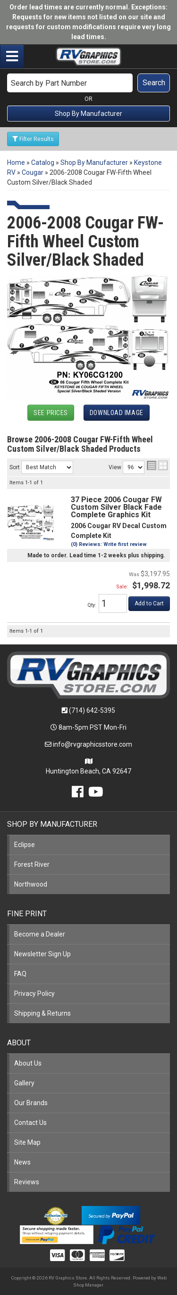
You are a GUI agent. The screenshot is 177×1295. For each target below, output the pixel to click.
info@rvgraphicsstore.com (92, 744)
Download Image (116, 412)
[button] (88, 82)
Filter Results (33, 139)
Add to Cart (149, 603)
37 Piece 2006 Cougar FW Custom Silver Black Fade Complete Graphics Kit (116, 507)
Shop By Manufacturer (88, 113)
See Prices (51, 412)
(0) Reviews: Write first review (109, 544)
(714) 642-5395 (92, 710)
